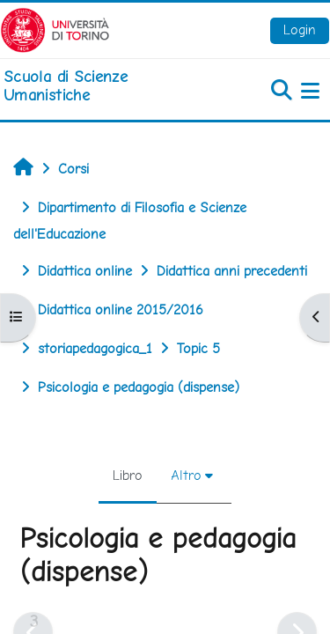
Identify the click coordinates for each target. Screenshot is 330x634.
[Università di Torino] (55, 28)
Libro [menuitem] (128, 475)
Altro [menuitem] (186, 475)
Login (299, 29)
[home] (110, 86)
